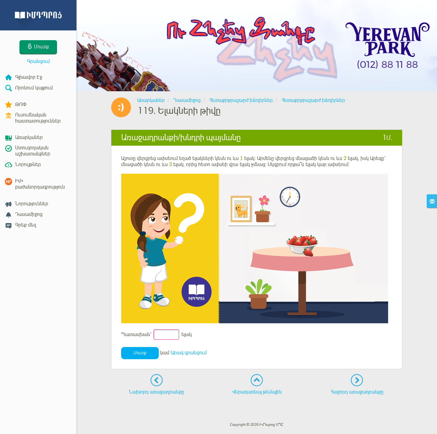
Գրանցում (38, 61)
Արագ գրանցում (189, 353)
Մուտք (140, 353)
